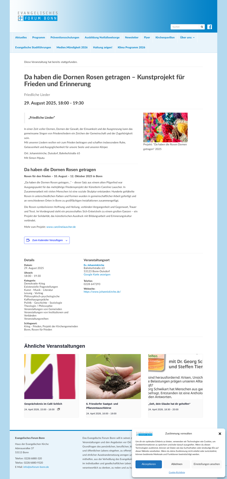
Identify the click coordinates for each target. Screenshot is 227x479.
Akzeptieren (149, 464)
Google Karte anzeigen (97, 274)
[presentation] (51, 376)
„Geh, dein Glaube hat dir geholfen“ (169, 403)
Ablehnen (176, 464)
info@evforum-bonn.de (36, 467)
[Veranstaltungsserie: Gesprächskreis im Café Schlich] (58, 409)
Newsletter (132, 37)
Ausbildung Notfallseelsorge (102, 37)
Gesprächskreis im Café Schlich (43, 403)
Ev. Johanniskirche (94, 265)
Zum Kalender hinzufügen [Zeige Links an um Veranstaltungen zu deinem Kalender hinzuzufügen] (47, 240)
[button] (220, 433)
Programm (38, 37)
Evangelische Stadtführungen (33, 47)
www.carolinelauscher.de (61, 227)
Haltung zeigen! (102, 47)
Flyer (147, 37)
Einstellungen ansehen (207, 464)
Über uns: (187, 37)
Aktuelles (21, 37)
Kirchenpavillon (165, 37)
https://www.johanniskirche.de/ (102, 291)
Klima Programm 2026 (131, 47)
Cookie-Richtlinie (177, 472)
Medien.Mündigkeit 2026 (72, 47)
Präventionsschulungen (65, 37)
